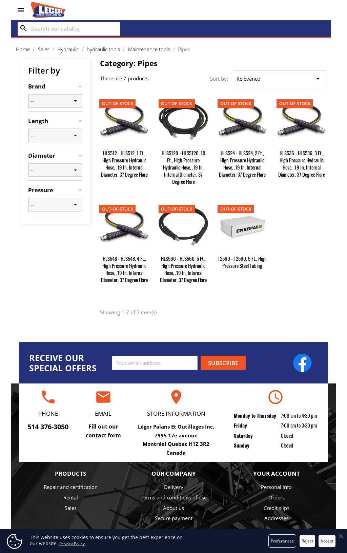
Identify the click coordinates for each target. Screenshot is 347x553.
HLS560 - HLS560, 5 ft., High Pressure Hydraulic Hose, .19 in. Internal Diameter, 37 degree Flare (183, 269)
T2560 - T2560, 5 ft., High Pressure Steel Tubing (242, 262)
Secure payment (173, 518)
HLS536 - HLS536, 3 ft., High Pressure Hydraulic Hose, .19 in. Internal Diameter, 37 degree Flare (301, 163)
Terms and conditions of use (174, 497)
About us (173, 508)
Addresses (276, 518)
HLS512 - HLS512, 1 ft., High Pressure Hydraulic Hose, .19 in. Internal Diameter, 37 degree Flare (124, 163)
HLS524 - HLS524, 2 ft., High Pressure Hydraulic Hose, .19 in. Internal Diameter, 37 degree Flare (242, 163)
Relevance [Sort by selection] (279, 79)
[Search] (69, 29)
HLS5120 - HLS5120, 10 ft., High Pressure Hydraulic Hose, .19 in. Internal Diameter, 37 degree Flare (183, 167)
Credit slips (276, 508)
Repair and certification (71, 486)
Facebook (302, 363)
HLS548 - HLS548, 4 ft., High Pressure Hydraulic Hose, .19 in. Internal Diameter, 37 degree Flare (124, 269)
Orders (276, 497)
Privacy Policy (72, 544)
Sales (71, 508)
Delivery (173, 486)
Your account (276, 473)
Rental (70, 497)
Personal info (276, 486)
